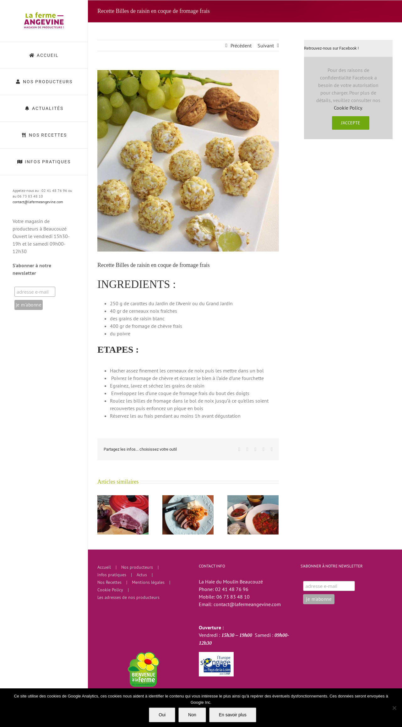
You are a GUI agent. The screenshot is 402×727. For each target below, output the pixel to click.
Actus (142, 575)
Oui (162, 714)
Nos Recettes (109, 582)
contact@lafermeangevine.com (38, 201)
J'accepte (350, 123)
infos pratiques (111, 575)
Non (192, 714)
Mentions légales (148, 582)
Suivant (266, 45)
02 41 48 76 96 (231, 589)
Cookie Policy (348, 108)
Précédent (241, 45)
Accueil (104, 567)
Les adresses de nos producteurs (128, 597)
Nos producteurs (137, 567)
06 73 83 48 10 (233, 597)
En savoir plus (233, 714)
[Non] (394, 708)
